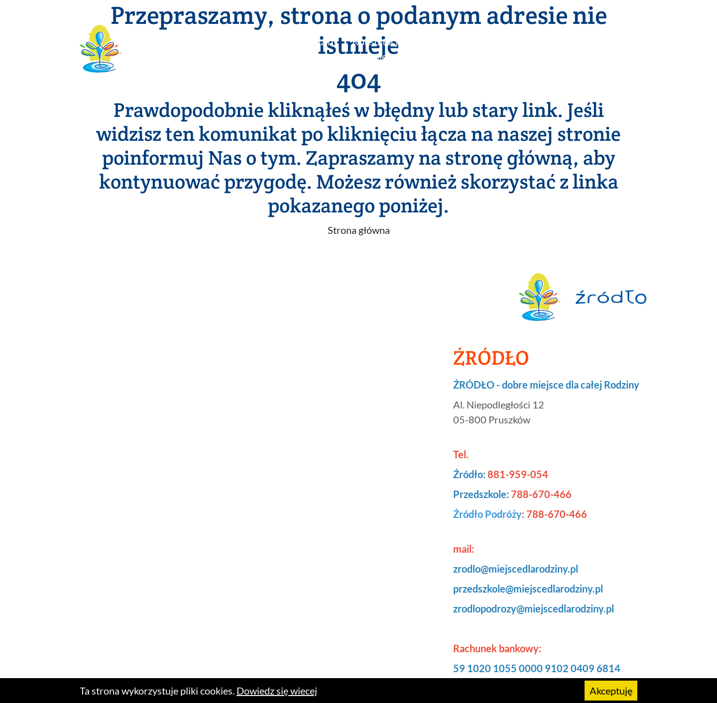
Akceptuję (611, 691)
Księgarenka (558, 41)
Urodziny (318, 41)
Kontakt (615, 41)
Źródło (224, 41)
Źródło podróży (499, 48)
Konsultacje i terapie (377, 48)
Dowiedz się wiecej (277, 691)
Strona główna (359, 230)
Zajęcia (268, 41)
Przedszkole (442, 41)
